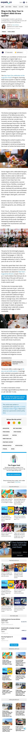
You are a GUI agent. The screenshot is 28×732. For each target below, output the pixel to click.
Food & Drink (11, 31)
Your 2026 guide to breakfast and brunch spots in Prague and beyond (6, 677)
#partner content (8, 442)
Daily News (8, 6)
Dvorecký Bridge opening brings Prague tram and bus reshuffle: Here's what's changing (20, 663)
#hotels (14, 435)
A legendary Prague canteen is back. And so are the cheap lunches (20, 677)
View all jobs (14, 645)
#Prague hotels (7, 445)
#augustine (6, 428)
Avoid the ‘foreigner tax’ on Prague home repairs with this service (6, 574)
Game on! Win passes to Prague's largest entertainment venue (6, 534)
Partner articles (14, 560)
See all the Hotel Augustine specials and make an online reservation (14, 397)
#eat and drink (17, 428)
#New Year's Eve (7, 438)
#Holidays (5, 435)
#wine (12, 449)
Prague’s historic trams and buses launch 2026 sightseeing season (20, 728)
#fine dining (6, 431)
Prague (15, 6)
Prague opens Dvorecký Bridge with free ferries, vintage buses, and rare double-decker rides (21, 693)
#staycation (18, 445)
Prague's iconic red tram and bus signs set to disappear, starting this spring (20, 712)
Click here (18, 482)
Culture (21, 6)
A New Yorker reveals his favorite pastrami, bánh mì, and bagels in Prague (7, 501)
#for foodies (17, 431)
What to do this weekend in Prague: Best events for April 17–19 (20, 517)
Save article (8, 52)
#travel (5, 449)
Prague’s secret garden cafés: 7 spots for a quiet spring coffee (7, 692)
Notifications (19, 52)
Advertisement (25, 540)
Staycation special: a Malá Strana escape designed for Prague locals (17, 362)
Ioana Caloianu (15, 25)
